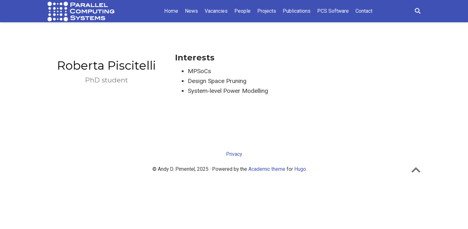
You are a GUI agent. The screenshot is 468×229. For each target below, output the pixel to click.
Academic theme (266, 169)
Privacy (234, 154)
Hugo (300, 169)
